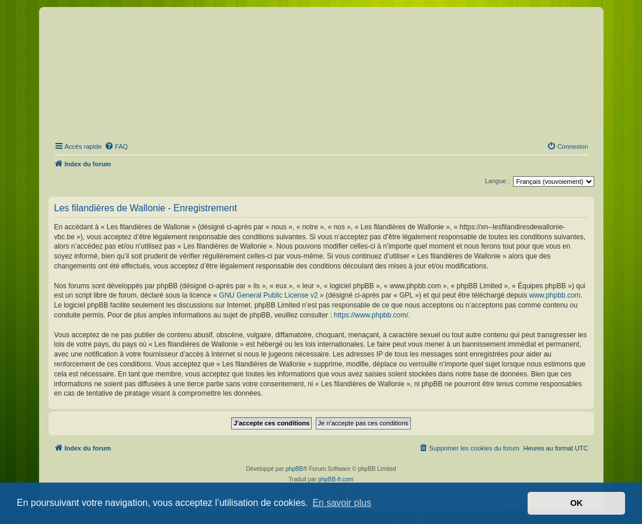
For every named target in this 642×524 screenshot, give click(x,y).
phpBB (294, 469)
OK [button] (576, 503)
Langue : (497, 180)
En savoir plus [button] (341, 503)
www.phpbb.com (555, 295)
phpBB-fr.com (336, 479)
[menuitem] (116, 146)
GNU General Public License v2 (268, 295)
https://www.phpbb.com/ (371, 315)
